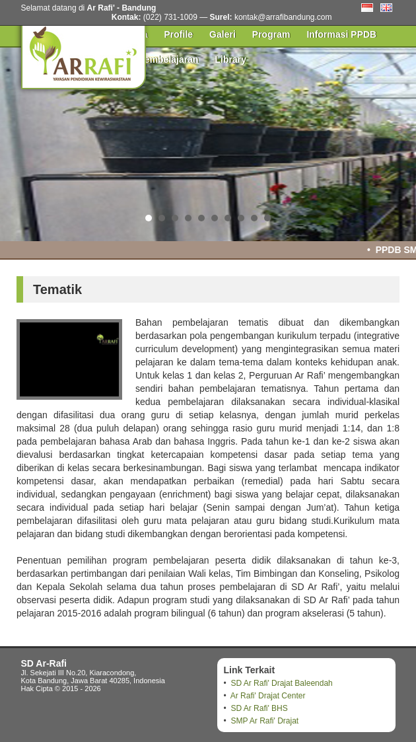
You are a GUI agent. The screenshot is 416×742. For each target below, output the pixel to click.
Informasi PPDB (341, 34)
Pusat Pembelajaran (155, 59)
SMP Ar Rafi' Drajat (264, 720)
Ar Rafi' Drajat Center (268, 695)
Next (398, 142)
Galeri (222, 34)
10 (267, 218)
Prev (17, 142)
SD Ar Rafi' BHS (258, 708)
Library (230, 59)
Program (271, 34)
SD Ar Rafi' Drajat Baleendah (281, 683)
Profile (178, 34)
